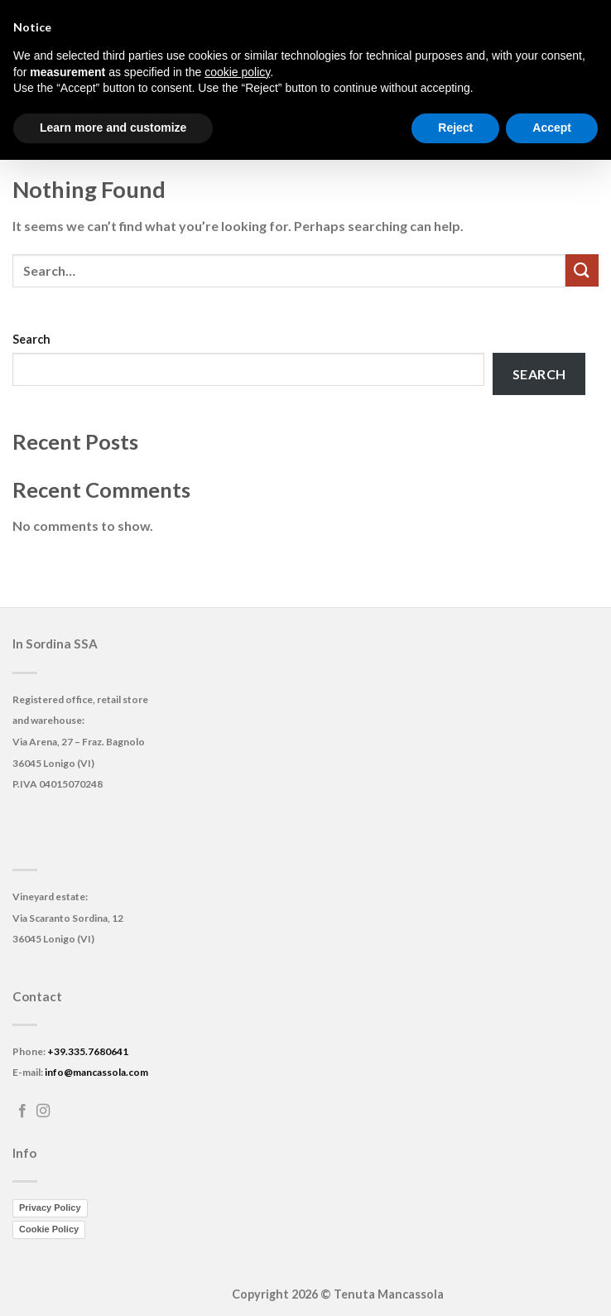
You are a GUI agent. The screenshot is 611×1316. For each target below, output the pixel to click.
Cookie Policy (49, 1229)
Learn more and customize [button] (113, 127)
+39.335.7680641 (87, 1051)
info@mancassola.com (96, 1072)
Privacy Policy (50, 1207)
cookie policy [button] (237, 72)
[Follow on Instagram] (43, 1111)
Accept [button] (551, 127)
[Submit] (582, 270)
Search (31, 339)
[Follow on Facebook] (22, 1111)
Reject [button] (455, 127)
